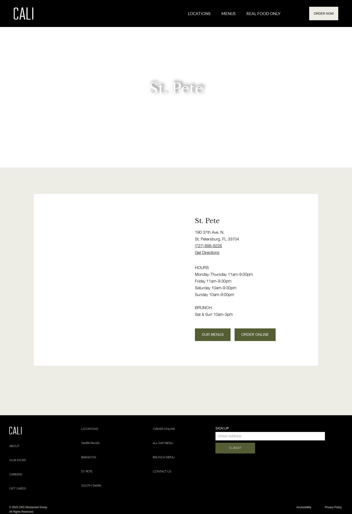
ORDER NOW (324, 13)
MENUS (228, 13)
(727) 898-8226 (208, 245)
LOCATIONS (89, 429)
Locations (199, 13)
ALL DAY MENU (163, 443)
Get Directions (207, 252)
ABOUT (14, 446)
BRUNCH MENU (164, 457)
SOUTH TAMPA (91, 485)
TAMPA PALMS (90, 443)
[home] (23, 13)
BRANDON (88, 457)
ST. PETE (86, 471)
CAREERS (15, 474)
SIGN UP (222, 428)
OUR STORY (17, 460)
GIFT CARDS (17, 488)
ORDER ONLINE (255, 335)
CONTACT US (162, 471)
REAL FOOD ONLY (263, 13)
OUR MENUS (213, 335)
